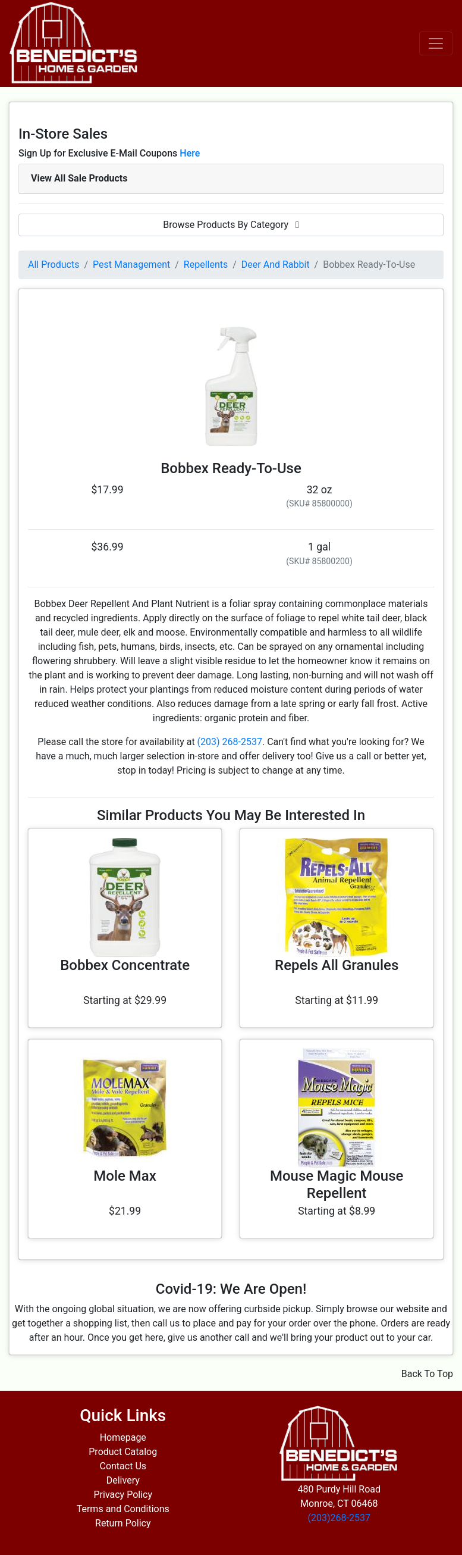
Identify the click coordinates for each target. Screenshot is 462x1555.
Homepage (123, 1437)
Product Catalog (123, 1451)
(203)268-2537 (339, 1517)
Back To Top (427, 1373)
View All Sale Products (79, 178)
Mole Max (124, 1176)
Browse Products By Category (231, 224)
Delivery (123, 1480)
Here (190, 153)
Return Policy (122, 1523)
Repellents (206, 264)
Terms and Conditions (123, 1509)
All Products (53, 264)
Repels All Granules (336, 965)
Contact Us (122, 1466)
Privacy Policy (123, 1494)
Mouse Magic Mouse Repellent (336, 1185)
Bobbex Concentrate (125, 965)
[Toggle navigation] (435, 43)
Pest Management (131, 264)
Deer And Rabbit (275, 264)
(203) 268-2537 (229, 741)
